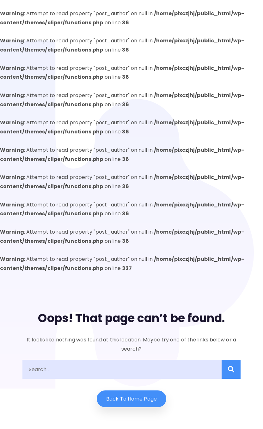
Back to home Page (131, 398)
